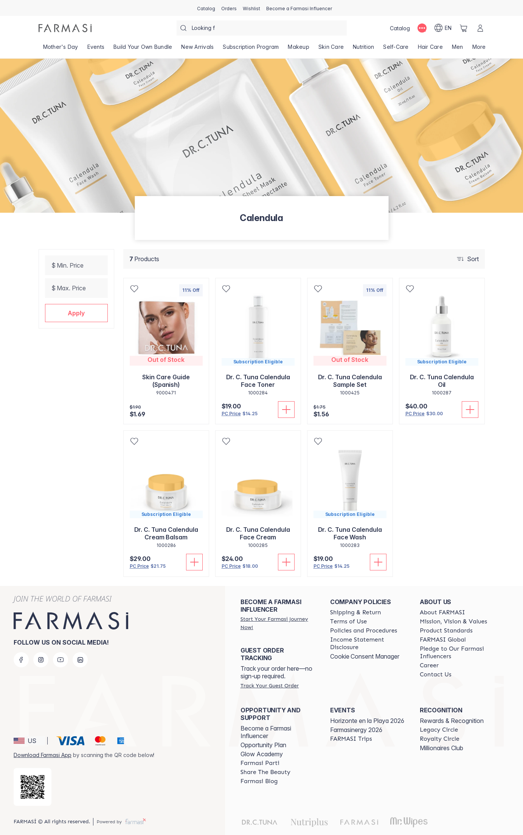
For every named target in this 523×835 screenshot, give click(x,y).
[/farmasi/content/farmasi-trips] (351, 739)
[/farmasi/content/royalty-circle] (439, 739)
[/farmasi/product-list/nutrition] (363, 49)
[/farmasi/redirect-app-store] (32, 787)
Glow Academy (262, 754)
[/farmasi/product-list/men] (457, 49)
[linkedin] (80, 659)
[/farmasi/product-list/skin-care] (331, 49)
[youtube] (60, 659)
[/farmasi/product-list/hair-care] (430, 49)
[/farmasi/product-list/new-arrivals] (197, 49)
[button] (76, 313)
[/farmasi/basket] (463, 28)
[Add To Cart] (286, 409)
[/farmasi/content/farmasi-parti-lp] (260, 763)
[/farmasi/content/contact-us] (436, 674)
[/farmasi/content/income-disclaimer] (368, 643)
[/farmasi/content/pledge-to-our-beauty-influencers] (458, 652)
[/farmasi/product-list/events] (96, 49)
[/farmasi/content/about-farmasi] (442, 612)
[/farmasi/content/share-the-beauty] (265, 772)
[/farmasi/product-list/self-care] (396, 49)
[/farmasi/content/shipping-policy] (355, 612)
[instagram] (40, 659)
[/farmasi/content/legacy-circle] (439, 730)
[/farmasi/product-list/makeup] (298, 49)
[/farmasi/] (65, 28)
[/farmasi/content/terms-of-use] (348, 621)
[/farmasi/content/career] (429, 665)
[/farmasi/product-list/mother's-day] (61, 49)
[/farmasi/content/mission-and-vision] (453, 621)
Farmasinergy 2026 (356, 730)
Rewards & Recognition (452, 720)
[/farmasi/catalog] (206, 7)
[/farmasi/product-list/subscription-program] (250, 49)
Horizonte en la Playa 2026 (367, 720)
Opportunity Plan (263, 745)
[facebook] (21, 659)
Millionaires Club (441, 748)
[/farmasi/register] (229, 7)
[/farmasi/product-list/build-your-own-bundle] (143, 49)
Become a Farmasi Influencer (266, 732)
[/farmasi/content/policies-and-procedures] (363, 630)
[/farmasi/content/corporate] (443, 639)
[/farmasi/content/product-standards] (446, 630)
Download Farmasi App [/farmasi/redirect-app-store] (42, 755)
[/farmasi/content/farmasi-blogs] (259, 781)
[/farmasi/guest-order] (270, 685)
